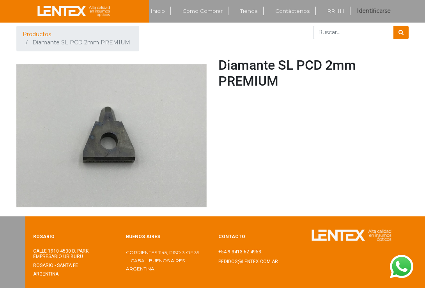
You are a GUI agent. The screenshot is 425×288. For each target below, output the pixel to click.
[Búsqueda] (401, 32)
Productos (37, 34)
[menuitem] (158, 11)
